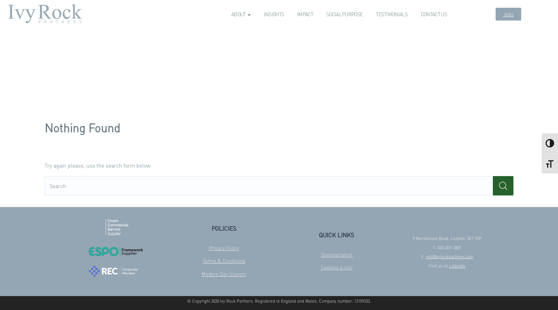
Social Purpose (344, 14)
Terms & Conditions (224, 260)
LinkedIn (457, 266)
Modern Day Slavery (224, 274)
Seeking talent (337, 254)
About (241, 14)
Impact (305, 14)
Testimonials (392, 14)
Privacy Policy (224, 248)
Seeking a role (337, 267)
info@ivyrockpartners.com (449, 256)
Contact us (434, 14)
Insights (274, 14)
